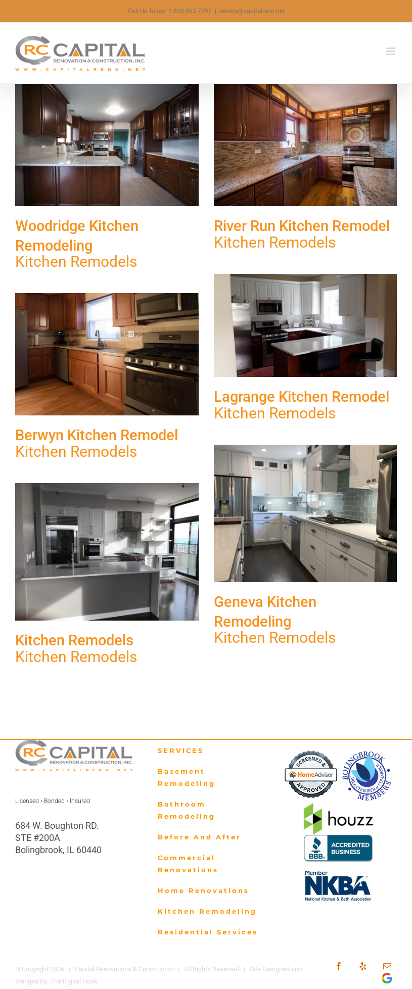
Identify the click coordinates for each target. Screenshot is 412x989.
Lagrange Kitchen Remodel (301, 396)
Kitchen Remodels (76, 261)
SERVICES (181, 750)
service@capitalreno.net (252, 11)
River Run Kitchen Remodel (302, 225)
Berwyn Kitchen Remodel (96, 435)
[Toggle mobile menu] (391, 51)
